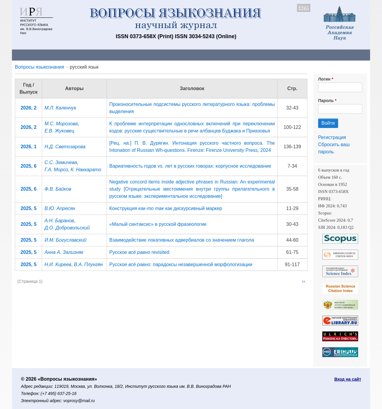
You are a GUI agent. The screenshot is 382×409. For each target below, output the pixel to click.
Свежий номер (133, 54)
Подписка (219, 54)
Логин (324, 79)
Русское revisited (139, 252)
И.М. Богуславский (65, 240)
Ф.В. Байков (57, 189)
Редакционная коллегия (268, 54)
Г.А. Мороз (56, 169)
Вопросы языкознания (39, 67)
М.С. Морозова (61, 123)
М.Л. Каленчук (60, 107)
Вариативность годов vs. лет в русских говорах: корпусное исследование (190, 166)
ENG (303, 7)
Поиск (313, 54)
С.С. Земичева (60, 162)
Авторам (96, 54)
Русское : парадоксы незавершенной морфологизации (180, 264)
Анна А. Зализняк (63, 252)
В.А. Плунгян (88, 264)
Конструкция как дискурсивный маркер (165, 208)
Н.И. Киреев (57, 264)
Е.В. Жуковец (59, 130)
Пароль (326, 100)
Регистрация (332, 137)
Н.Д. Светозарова (64, 146)
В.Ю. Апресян (59, 208)
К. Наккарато (85, 169)
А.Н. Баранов (59, 220)
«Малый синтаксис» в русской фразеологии (157, 224)
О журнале (30, 54)
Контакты (64, 54)
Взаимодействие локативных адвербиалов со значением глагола (181, 240)
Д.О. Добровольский (67, 227)
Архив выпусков (179, 54)
